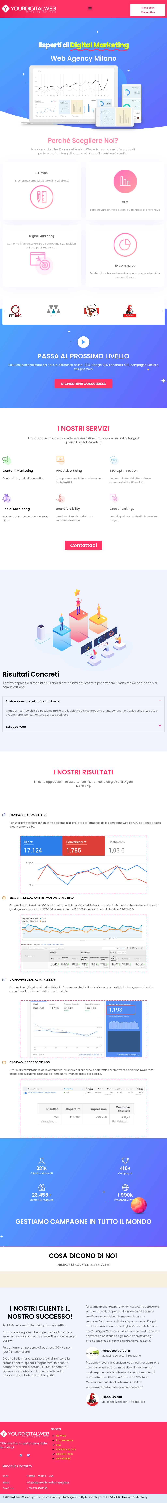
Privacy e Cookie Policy (134, 1497)
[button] (90, 8)
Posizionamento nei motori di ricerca (33, 701)
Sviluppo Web (16, 727)
